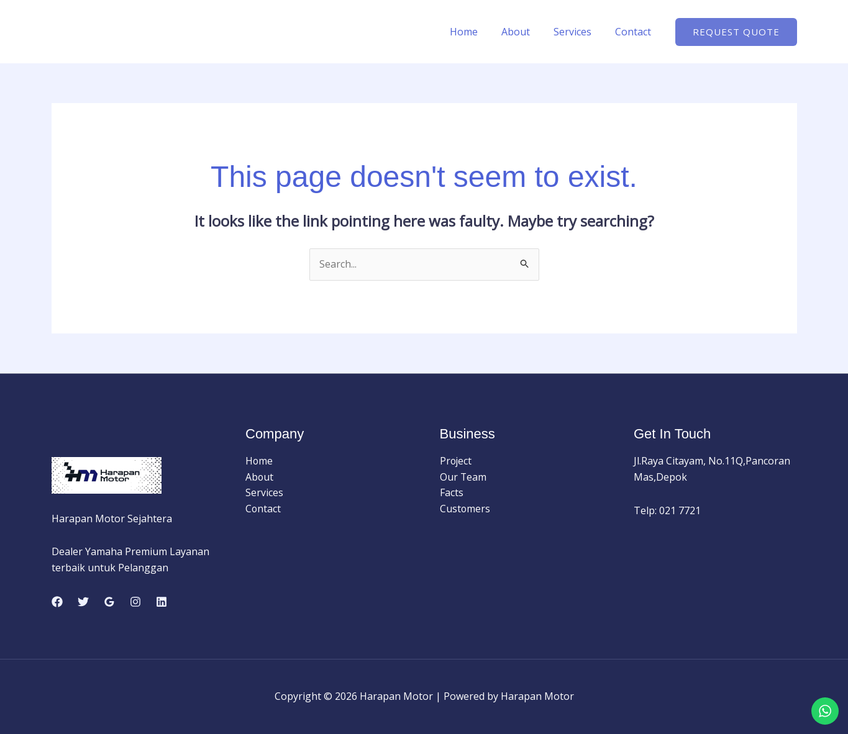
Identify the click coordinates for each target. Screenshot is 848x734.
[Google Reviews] (109, 601)
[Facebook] (57, 601)
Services (578, 32)
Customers (465, 508)
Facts (451, 493)
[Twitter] (83, 601)
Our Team (463, 477)
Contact (635, 32)
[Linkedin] (161, 601)
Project (456, 461)
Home (477, 32)
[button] (736, 32)
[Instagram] (135, 601)
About (525, 32)
